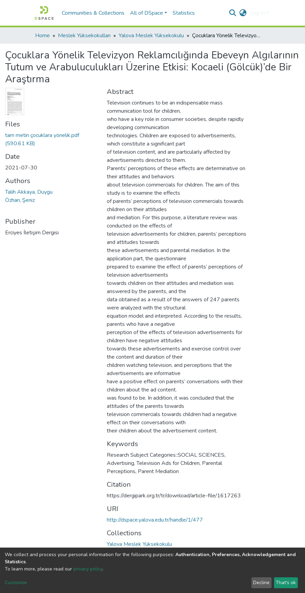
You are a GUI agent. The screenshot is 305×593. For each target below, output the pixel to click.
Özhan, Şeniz (20, 200)
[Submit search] (232, 13)
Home (42, 35)
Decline (261, 582)
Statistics (184, 13)
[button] (243, 13)
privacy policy (87, 569)
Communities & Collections (93, 13)
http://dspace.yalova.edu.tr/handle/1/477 (155, 520)
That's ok (286, 582)
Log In (257, 13)
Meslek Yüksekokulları (84, 35)
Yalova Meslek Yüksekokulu (151, 35)
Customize (16, 582)
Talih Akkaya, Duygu (29, 192)
